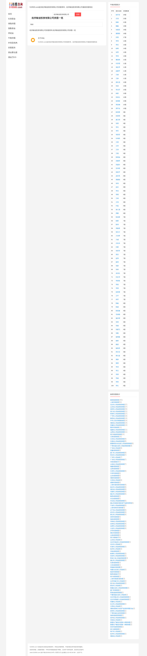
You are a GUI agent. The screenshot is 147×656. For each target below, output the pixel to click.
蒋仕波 (118, 355)
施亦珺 (118, 318)
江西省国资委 (114, 436)
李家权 (118, 281)
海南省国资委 (114, 519)
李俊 (117, 284)
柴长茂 (118, 82)
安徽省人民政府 (115, 601)
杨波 (117, 344)
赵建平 (118, 71)
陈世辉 (118, 112)
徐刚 (117, 48)
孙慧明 (118, 116)
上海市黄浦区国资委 (116, 579)
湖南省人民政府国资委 (117, 423)
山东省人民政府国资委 (117, 407)
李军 (117, 131)
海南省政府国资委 (116, 615)
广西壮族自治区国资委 (117, 613)
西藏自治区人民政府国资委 (118, 588)
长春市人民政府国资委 (117, 546)
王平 (117, 296)
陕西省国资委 (114, 496)
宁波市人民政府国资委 (117, 505)
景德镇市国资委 (115, 567)
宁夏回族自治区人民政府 (118, 595)
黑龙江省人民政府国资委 (118, 558)
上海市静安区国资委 (116, 507)
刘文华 (118, 277)
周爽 (117, 213)
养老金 (11, 33)
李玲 (117, 127)
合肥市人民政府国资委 (117, 526)
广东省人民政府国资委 (117, 459)
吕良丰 (118, 243)
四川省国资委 (114, 576)
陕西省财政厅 (114, 574)
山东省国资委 (114, 475)
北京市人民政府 (115, 544)
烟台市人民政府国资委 (117, 494)
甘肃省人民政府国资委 (117, 441)
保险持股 (12, 24)
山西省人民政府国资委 (117, 432)
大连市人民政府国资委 (117, 528)
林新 (117, 93)
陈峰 (117, 22)
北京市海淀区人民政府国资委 (119, 542)
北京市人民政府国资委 (117, 404)
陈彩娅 (118, 311)
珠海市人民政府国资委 (117, 414)
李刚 (117, 194)
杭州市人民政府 (115, 549)
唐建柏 (118, 179)
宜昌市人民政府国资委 (117, 556)
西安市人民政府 (115, 585)
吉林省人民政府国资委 (117, 524)
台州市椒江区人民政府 (117, 581)
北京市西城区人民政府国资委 (119, 599)
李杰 (117, 191)
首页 (10, 14)
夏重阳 (118, 33)
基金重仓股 (12, 52)
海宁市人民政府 (115, 631)
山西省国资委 (114, 468)
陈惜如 (118, 157)
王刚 (117, 153)
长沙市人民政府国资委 (117, 604)
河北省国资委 (114, 498)
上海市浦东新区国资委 (117, 485)
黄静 (117, 359)
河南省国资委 (114, 551)
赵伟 (117, 258)
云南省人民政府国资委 (117, 464)
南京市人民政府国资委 (117, 487)
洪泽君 (118, 168)
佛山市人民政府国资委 (117, 560)
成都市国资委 (114, 482)
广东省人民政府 (115, 448)
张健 (117, 325)
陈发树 (118, 217)
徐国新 (118, 101)
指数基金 (12, 28)
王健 (117, 74)
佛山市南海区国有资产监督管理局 (121, 503)
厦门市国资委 (114, 590)
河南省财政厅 (114, 462)
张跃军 (118, 251)
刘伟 (117, 37)
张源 (117, 86)
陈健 (117, 307)
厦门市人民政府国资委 (117, 453)
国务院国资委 (114, 400)
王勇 (117, 142)
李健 (117, 378)
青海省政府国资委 (116, 592)
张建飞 (118, 329)
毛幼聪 (118, 314)
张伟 (117, 183)
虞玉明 (118, 119)
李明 (117, 41)
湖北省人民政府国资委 (117, 489)
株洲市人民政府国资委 (117, 553)
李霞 (117, 288)
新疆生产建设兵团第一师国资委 (120, 624)
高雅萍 (118, 161)
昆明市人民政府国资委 (117, 611)
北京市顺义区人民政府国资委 (119, 597)
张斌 (117, 322)
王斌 (117, 198)
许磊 (117, 206)
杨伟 (117, 262)
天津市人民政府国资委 (117, 471)
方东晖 (118, 236)
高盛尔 (118, 164)
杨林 (117, 341)
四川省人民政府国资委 (117, 583)
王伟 (117, 202)
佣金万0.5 (12, 57)
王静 (117, 78)
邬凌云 (118, 97)
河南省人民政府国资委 (117, 521)
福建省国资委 (114, 466)
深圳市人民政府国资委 (117, 409)
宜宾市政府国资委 (116, 627)
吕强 (117, 18)
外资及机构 (12, 43)
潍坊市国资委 (114, 533)
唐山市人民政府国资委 (117, 514)
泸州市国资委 (114, 530)
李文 (117, 370)
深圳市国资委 (114, 517)
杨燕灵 (118, 348)
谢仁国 (118, 209)
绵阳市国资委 (114, 478)
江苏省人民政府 (115, 480)
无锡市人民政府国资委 (117, 491)
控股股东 (12, 48)
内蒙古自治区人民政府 (117, 569)
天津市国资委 (114, 473)
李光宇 (118, 89)
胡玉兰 (118, 232)
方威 (117, 239)
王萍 (117, 146)
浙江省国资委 (114, 629)
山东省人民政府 (115, 540)
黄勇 (117, 363)
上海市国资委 (114, 402)
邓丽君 (118, 228)
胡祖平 (118, 172)
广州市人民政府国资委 (117, 416)
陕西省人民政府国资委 (117, 418)
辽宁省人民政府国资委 (117, 510)
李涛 (117, 367)
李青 (117, 382)
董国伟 (118, 60)
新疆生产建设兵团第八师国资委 (120, 622)
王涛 (117, 149)
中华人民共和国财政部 (117, 420)
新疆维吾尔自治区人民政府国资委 (121, 443)
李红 (117, 385)
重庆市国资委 (114, 427)
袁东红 (118, 273)
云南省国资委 (114, 535)
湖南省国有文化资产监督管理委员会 (121, 608)
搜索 (78, 14)
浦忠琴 (118, 67)
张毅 (117, 333)
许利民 (118, 138)
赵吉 (117, 187)
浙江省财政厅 (114, 537)
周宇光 (118, 108)
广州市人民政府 (115, 457)
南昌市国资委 (114, 572)
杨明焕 (118, 337)
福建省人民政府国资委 (117, 430)
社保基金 (12, 19)
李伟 (117, 56)
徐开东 (118, 15)
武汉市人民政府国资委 (117, 512)
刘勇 (117, 247)
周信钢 (118, 104)
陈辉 (117, 221)
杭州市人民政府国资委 (117, 634)
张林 (117, 269)
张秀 (117, 52)
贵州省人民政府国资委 (117, 618)
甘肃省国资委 (114, 562)
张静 (117, 266)
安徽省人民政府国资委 (117, 425)
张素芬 (118, 30)
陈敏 (117, 303)
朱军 (117, 299)
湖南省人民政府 (115, 636)
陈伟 (117, 224)
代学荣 (118, 63)
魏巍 (117, 26)
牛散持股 (12, 38)
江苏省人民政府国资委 (117, 439)
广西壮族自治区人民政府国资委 (120, 446)
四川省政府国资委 (116, 434)
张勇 (117, 123)
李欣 (117, 45)
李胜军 (118, 134)
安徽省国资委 (114, 450)
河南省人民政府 (115, 620)
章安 (117, 254)
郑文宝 (118, 352)
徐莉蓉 (118, 292)
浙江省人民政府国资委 (117, 411)
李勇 (117, 374)
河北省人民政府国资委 (117, 501)
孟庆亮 (118, 176)
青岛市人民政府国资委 (117, 455)
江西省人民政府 (115, 606)
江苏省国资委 (114, 565)
